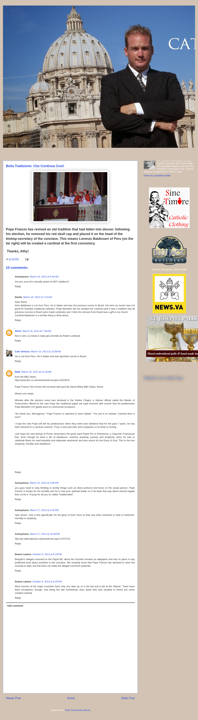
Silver (18, 331)
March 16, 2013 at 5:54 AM (44, 276)
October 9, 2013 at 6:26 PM (47, 581)
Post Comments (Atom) (77, 710)
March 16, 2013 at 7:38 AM (36, 331)
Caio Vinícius (22, 351)
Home (71, 698)
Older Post (128, 698)
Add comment (15, 605)
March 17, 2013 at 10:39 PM (45, 534)
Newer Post (13, 698)
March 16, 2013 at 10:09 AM (46, 351)
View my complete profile (157, 175)
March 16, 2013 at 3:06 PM (44, 482)
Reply (18, 286)
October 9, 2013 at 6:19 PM (47, 554)
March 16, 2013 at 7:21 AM (37, 297)
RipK (17, 371)
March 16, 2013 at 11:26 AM (36, 371)
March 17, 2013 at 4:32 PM (44, 510)
